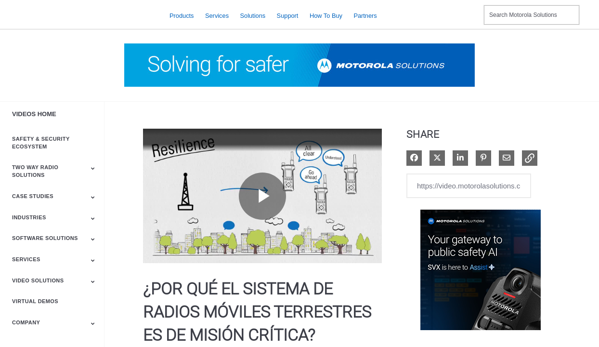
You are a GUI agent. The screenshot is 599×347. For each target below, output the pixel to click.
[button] (529, 158)
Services (217, 15)
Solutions (253, 15)
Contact (473, 9)
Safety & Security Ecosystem (40, 142)
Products (181, 15)
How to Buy (326, 15)
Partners (365, 15)
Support (288, 15)
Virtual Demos (35, 301)
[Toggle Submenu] (93, 168)
